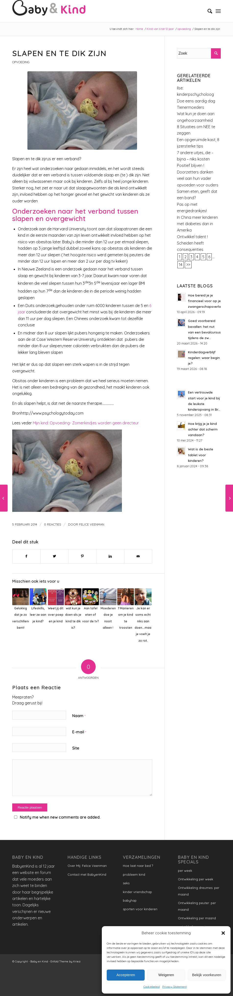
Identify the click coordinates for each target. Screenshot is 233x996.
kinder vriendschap (137, 892)
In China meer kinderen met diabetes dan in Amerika (197, 224)
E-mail (79, 731)
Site (75, 748)
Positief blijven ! (190, 165)
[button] (223, 933)
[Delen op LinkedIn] (110, 556)
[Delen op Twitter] (54, 556)
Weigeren (166, 975)
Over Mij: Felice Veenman (87, 866)
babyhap (130, 900)
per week (185, 871)
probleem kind (134, 874)
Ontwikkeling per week (195, 879)
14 (180, 264)
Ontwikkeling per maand (197, 918)
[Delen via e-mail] (138, 556)
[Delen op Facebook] (26, 556)
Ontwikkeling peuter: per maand (197, 906)
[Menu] (218, 11)
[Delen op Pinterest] (82, 556)
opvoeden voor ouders (197, 185)
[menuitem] (207, 11)
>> (188, 264)
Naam (78, 715)
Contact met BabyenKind (87, 874)
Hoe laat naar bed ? (138, 866)
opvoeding (21, 62)
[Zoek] (207, 11)
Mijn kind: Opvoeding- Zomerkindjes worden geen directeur (86, 422)
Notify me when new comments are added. (60, 817)
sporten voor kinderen (140, 909)
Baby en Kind (39, 961)
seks (126, 883)
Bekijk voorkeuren (206, 975)
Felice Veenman (91, 524)
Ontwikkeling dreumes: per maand (198, 891)
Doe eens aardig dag (196, 100)
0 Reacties (52, 524)
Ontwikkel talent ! (192, 236)
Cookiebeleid (151, 986)
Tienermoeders (190, 107)
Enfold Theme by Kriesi (65, 961)
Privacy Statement (174, 986)
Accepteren (125, 975)
